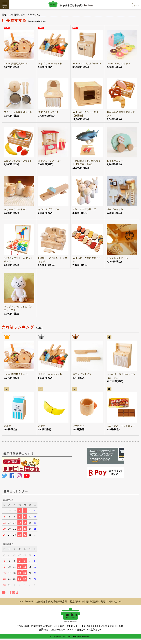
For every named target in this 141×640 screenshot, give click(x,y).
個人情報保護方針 (57, 601)
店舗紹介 (40, 601)
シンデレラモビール (117, 258)
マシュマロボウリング (84, 209)
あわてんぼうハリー (48, 209)
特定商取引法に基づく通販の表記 (87, 601)
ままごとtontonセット (50, 63)
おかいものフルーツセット (18, 160)
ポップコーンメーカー (50, 160)
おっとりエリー (115, 160)
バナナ (41, 426)
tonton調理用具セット (16, 63)
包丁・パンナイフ (81, 374)
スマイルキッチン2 (48, 112)
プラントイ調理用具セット (18, 112)
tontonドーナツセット (119, 63)
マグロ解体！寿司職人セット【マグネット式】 (86, 162)
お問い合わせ (115, 601)
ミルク (7, 426)
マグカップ (78, 426)
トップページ (26, 601)
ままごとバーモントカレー (121, 426)
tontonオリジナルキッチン (86, 63)
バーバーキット (115, 209)
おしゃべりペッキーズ (15, 209)
